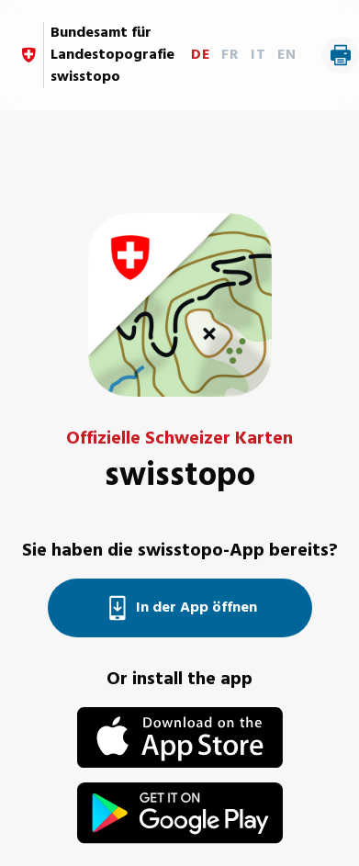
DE (200, 55)
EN (287, 55)
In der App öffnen (180, 608)
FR (230, 55)
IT (258, 55)
